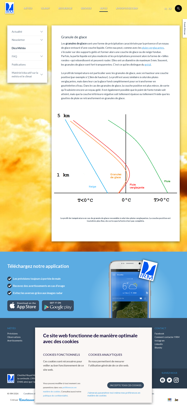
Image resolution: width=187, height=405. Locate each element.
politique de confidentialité (55, 395)
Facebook (159, 333)
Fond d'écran (185, 28)
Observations (14, 337)
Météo (28, 8)
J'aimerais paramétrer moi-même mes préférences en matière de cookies (114, 394)
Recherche (65, 8)
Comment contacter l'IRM (167, 337)
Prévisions (12, 333)
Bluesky (158, 347)
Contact (160, 328)
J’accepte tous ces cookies (125, 385)
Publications (19, 64)
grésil (148, 64)
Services (86, 8)
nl (165, 8)
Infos (103, 8)
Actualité (17, 31)
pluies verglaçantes (153, 47)
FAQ (14, 56)
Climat (45, 8)
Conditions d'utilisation (34, 393)
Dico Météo (19, 48)
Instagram (160, 340)
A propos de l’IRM (126, 8)
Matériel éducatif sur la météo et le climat (25, 74)
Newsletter (18, 39)
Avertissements (14, 340)
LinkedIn (159, 344)
